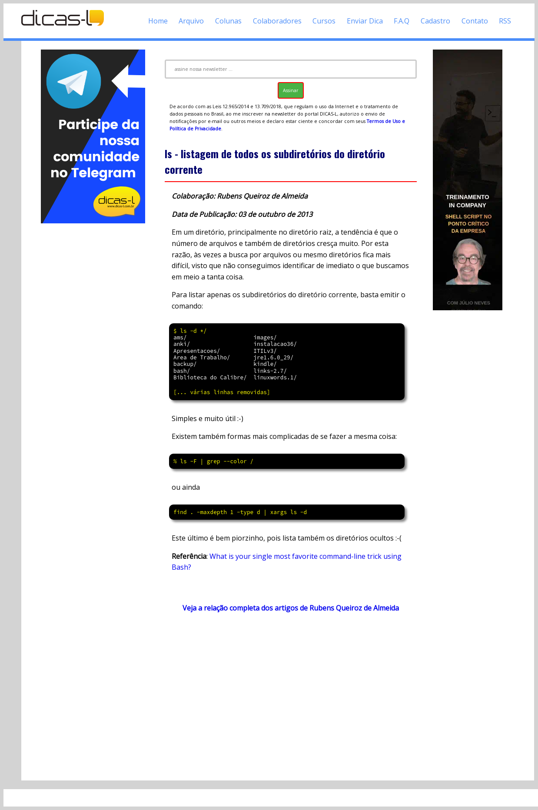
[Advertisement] (93, 355)
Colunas (228, 21)
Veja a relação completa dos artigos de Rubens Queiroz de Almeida (291, 608)
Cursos (323, 21)
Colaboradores (277, 21)
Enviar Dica (365, 21)
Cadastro (435, 21)
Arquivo (191, 21)
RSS (505, 21)
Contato (475, 21)
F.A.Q (401, 21)
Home (158, 21)
